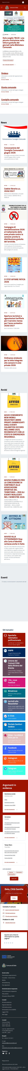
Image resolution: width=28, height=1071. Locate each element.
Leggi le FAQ (5, 1012)
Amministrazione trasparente (9, 991)
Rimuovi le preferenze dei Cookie (10, 1064)
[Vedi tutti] (9, 65)
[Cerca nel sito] (25, 8)
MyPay (4, 980)
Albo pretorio (5, 994)
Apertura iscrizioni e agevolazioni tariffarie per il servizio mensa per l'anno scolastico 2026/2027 (14, 320)
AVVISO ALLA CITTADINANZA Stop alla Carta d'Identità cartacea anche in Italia (14, 540)
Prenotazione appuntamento (9, 975)
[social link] (3, 1053)
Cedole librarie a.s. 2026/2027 (12, 190)
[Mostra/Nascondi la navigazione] (2, 7)
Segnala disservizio (6, 1005)
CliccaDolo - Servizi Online (8, 978)
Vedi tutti (14, 878)
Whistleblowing (6, 982)
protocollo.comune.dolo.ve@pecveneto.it (12, 1048)
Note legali (4, 1014)
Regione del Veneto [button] (5, 2)
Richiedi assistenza (6, 1002)
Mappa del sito (5, 1061)
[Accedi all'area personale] (24, 2)
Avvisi (5, 412)
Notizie (5, 144)
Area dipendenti (6, 985)
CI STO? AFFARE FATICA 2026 (14, 280)
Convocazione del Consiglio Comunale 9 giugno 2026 (13, 150)
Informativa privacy (7, 1007)
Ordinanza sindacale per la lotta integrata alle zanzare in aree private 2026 (13, 361)
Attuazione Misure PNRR (8, 996)
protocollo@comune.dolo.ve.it (9, 1043)
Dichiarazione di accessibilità (9, 1009)
